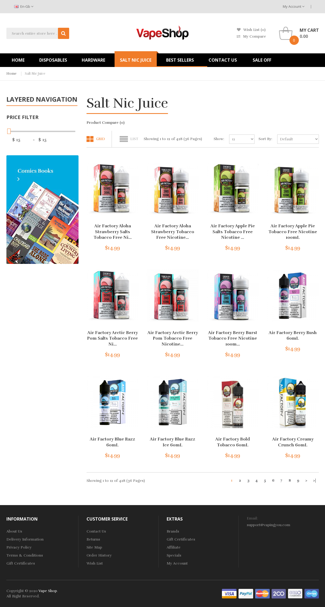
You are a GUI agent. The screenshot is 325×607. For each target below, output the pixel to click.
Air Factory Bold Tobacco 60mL (232, 442)
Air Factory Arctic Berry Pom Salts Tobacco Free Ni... (112, 338)
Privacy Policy (19, 547)
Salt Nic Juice (35, 74)
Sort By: (265, 139)
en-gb (23, 6)
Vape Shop (47, 591)
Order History (99, 555)
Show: (219, 139)
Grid (100, 139)
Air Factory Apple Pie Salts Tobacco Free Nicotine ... (232, 231)
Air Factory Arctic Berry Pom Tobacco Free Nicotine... (172, 338)
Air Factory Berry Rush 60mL (293, 335)
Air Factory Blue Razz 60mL (112, 442)
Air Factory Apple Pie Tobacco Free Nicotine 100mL (292, 231)
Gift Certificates (20, 563)
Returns (93, 539)
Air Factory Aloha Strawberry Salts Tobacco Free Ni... (112, 231)
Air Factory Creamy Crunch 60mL (293, 442)
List (134, 139)
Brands (173, 531)
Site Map (94, 547)
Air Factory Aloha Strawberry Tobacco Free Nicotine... (172, 231)
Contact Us (96, 531)
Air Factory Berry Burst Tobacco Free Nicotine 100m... (232, 338)
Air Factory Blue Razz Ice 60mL (172, 442)
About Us (14, 531)
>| (314, 480)
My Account (293, 6)
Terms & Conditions (24, 555)
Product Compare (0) (105, 122)
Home (11, 74)
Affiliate (174, 547)
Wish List (95, 563)
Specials (174, 555)
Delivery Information (25, 539)
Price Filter (22, 117)
